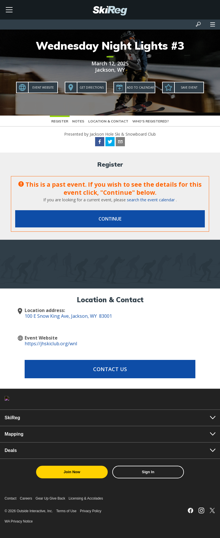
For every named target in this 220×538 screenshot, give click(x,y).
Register (59, 121)
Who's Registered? (150, 121)
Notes (78, 121)
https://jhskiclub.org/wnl (51, 343)
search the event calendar (151, 199)
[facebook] (99, 142)
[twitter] (110, 142)
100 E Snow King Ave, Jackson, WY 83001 (68, 316)
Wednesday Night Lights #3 (110, 45)
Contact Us (110, 369)
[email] (120, 142)
